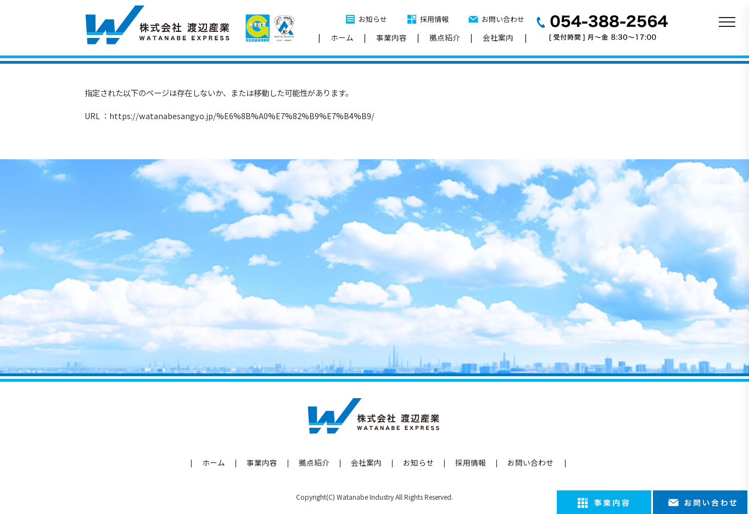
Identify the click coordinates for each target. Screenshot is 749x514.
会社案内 (498, 37)
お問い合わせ (503, 19)
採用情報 (434, 19)
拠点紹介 (444, 37)
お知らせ (373, 19)
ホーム (342, 37)
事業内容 (391, 37)
